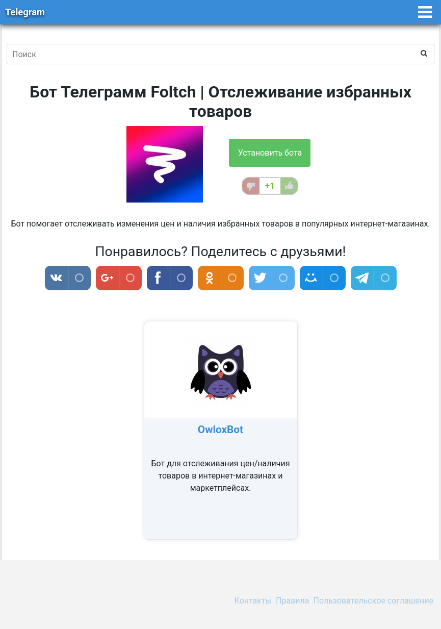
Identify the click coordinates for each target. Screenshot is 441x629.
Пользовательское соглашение (374, 601)
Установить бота (270, 153)
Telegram (25, 12)
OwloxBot (220, 429)
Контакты (253, 601)
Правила (292, 601)
